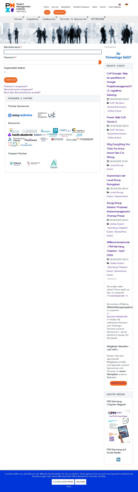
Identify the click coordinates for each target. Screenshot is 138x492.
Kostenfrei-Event (117, 107)
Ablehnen (80, 482)
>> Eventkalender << (117, 296)
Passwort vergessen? (15, 86)
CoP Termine (117, 103)
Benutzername (13, 47)
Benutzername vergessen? (18, 90)
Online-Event (114, 111)
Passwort (10, 58)
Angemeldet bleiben (14, 68)
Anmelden (10, 80)
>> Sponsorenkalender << (117, 317)
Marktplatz (118, 383)
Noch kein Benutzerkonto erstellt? (22, 93)
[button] (52, 99)
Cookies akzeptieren (63, 482)
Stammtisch (121, 196)
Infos (69, 487)
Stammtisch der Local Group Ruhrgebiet (116, 180)
